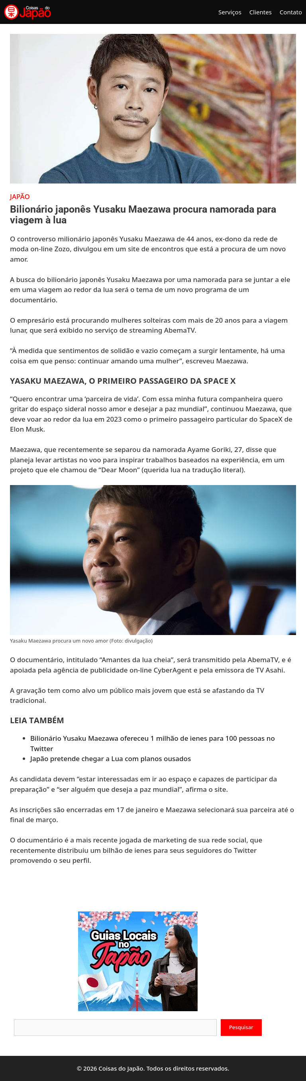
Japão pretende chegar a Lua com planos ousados (110, 758)
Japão (20, 196)
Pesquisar (241, 1027)
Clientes (260, 12)
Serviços (229, 12)
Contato (291, 12)
